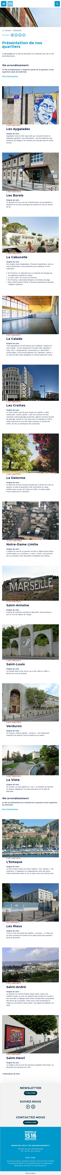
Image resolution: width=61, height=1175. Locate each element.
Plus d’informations (10, 76)
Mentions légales (30, 1173)
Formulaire (30, 1122)
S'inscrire (31, 1093)
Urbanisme (17, 30)
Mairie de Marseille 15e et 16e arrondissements (10, 4)
